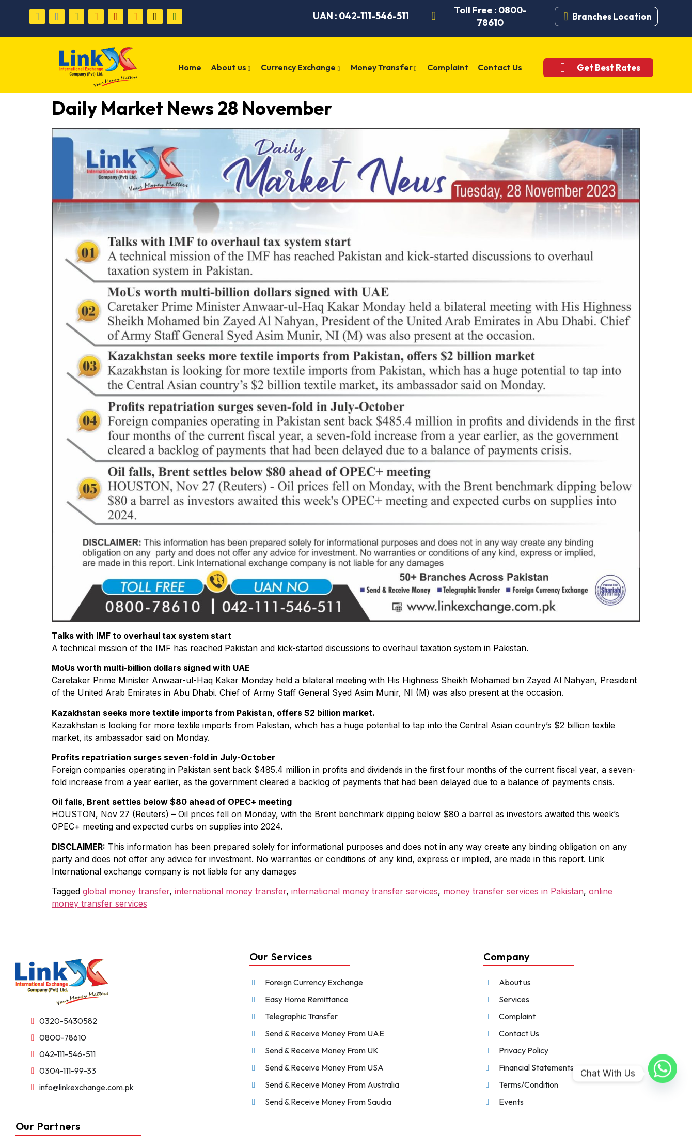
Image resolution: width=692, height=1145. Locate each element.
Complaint (447, 67)
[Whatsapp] (662, 1073)
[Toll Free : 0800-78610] (433, 16)
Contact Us (500, 67)
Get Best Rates (608, 67)
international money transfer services (364, 891)
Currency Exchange (301, 68)
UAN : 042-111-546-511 (361, 16)
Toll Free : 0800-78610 (490, 16)
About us (231, 68)
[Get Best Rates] (562, 67)
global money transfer (126, 891)
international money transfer (230, 891)
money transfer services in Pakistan (513, 891)
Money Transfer (384, 68)
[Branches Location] (566, 16)
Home (190, 67)
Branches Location (612, 16)
